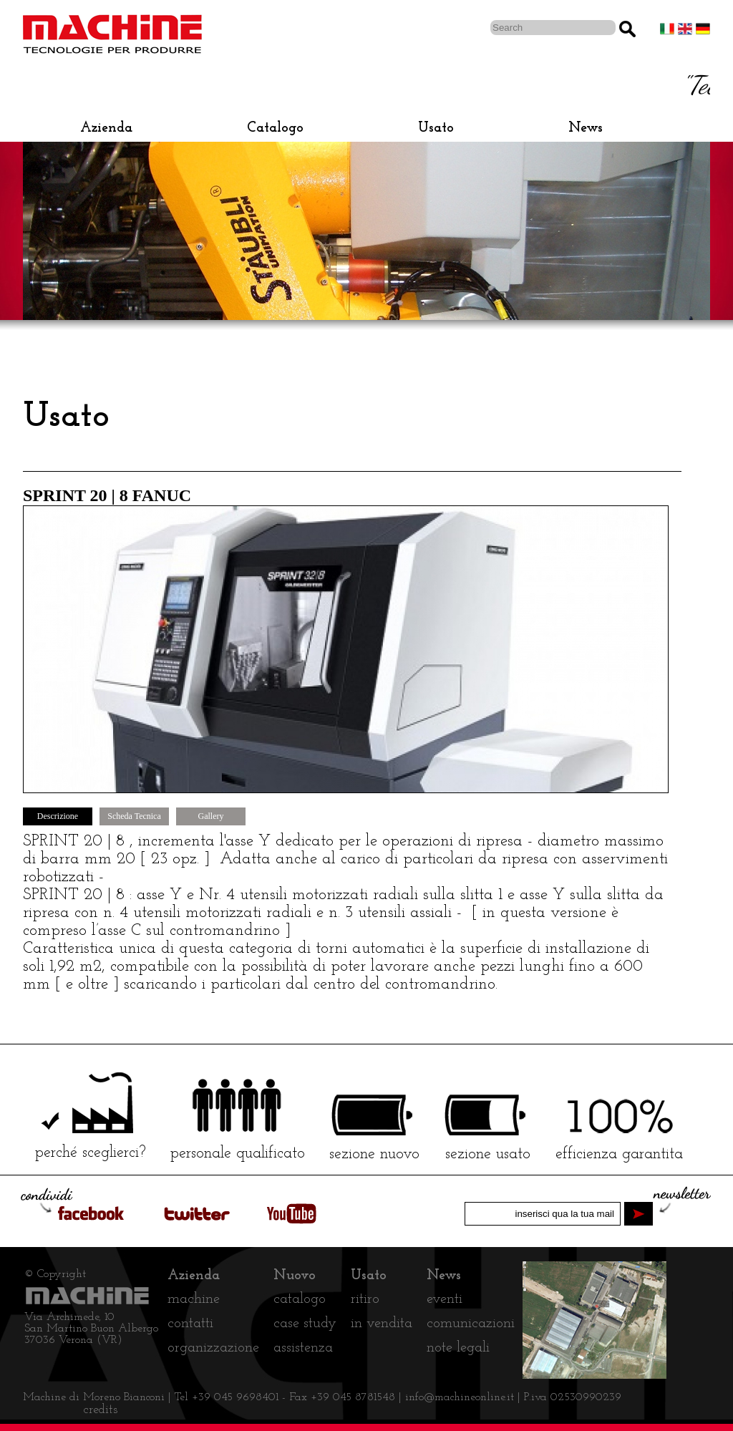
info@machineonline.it (461, 1397)
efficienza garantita (619, 1154)
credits (100, 1410)
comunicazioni (471, 1323)
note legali (458, 1348)
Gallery (211, 816)
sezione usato (487, 1154)
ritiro (365, 1299)
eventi (444, 1299)
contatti (190, 1323)
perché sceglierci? (90, 1153)
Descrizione (57, 816)
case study (304, 1323)
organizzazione (213, 1348)
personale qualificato (237, 1153)
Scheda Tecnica (134, 816)
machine (194, 1299)
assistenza (303, 1348)
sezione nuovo (374, 1154)
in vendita (381, 1323)
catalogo (299, 1299)
